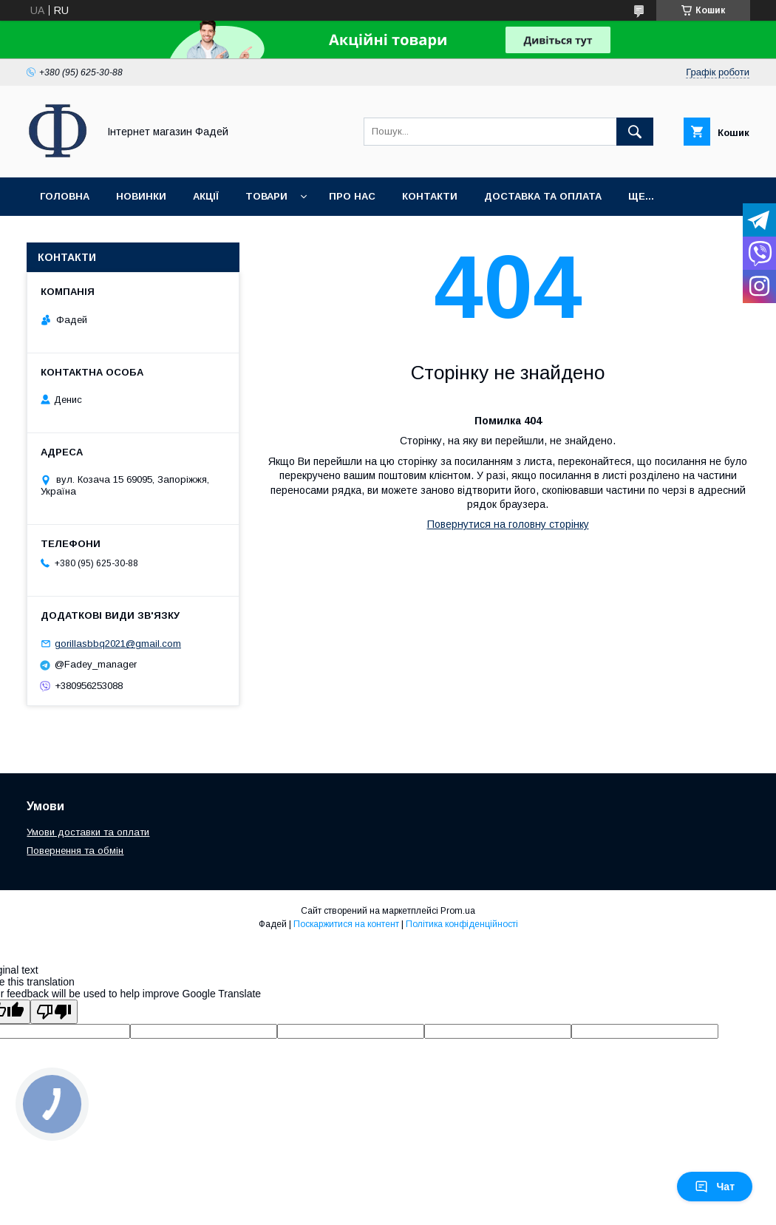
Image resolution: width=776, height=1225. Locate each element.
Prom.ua (457, 911)
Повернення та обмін (75, 850)
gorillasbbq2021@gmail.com (118, 643)
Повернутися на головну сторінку (508, 524)
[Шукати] (634, 132)
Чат (715, 1186)
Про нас (352, 196)
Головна (64, 196)
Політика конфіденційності (462, 924)
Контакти (429, 196)
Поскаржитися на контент (346, 924)
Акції (206, 196)
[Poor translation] (54, 1012)
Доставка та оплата (543, 196)
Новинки (141, 196)
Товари (266, 196)
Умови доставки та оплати (88, 832)
